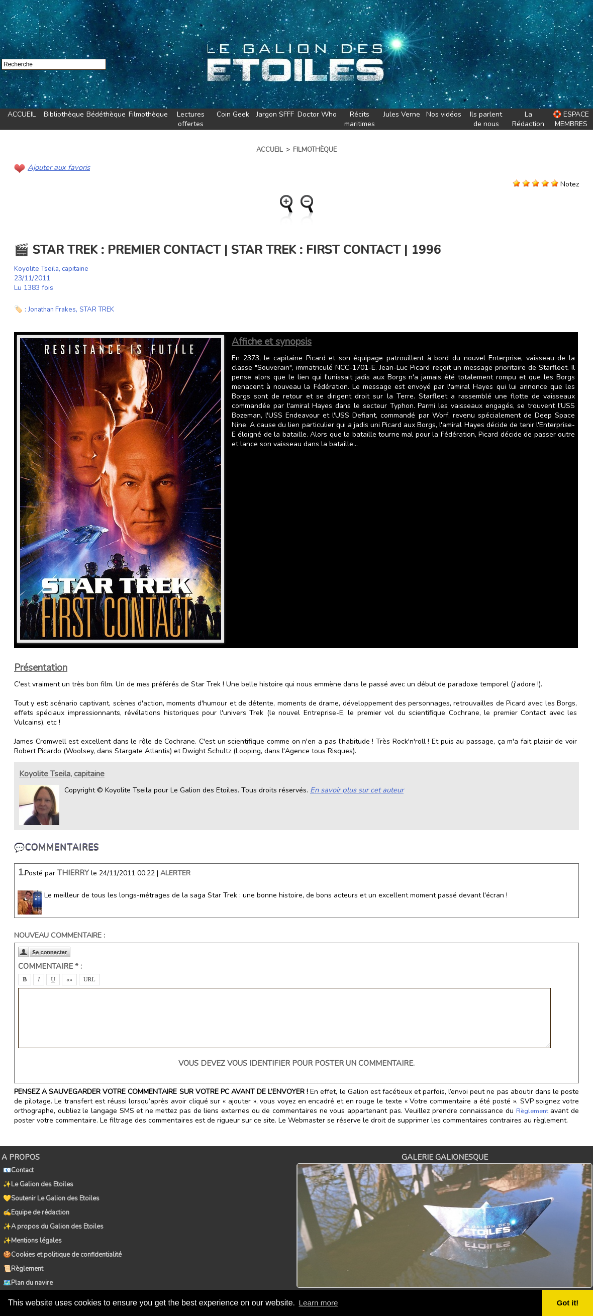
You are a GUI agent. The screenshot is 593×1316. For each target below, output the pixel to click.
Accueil (269, 149)
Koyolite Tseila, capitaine (53, 268)
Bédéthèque (106, 114)
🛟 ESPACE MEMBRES (571, 119)
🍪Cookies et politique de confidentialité (61, 1234)
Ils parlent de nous (486, 119)
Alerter (175, 872)
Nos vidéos (443, 114)
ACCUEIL (22, 114)
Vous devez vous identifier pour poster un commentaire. (296, 1063)
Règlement (533, 1110)
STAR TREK (102, 309)
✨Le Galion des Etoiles (37, 1179)
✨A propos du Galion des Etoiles (52, 1212)
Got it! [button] (568, 1303)
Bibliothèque (64, 114)
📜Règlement (22, 1245)
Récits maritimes (359, 119)
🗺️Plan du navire (26, 1256)
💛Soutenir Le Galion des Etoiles (50, 1190)
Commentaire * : (50, 966)
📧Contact (17, 1168)
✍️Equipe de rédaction (35, 1201)
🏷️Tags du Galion (28, 1267)
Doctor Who (317, 114)
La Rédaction (528, 119)
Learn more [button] (319, 1302)
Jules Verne (401, 114)
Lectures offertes (191, 119)
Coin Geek (233, 114)
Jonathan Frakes (54, 309)
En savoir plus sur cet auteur (355, 789)
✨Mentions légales (31, 1223)
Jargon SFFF (275, 114)
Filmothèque (148, 114)
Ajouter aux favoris (57, 167)
